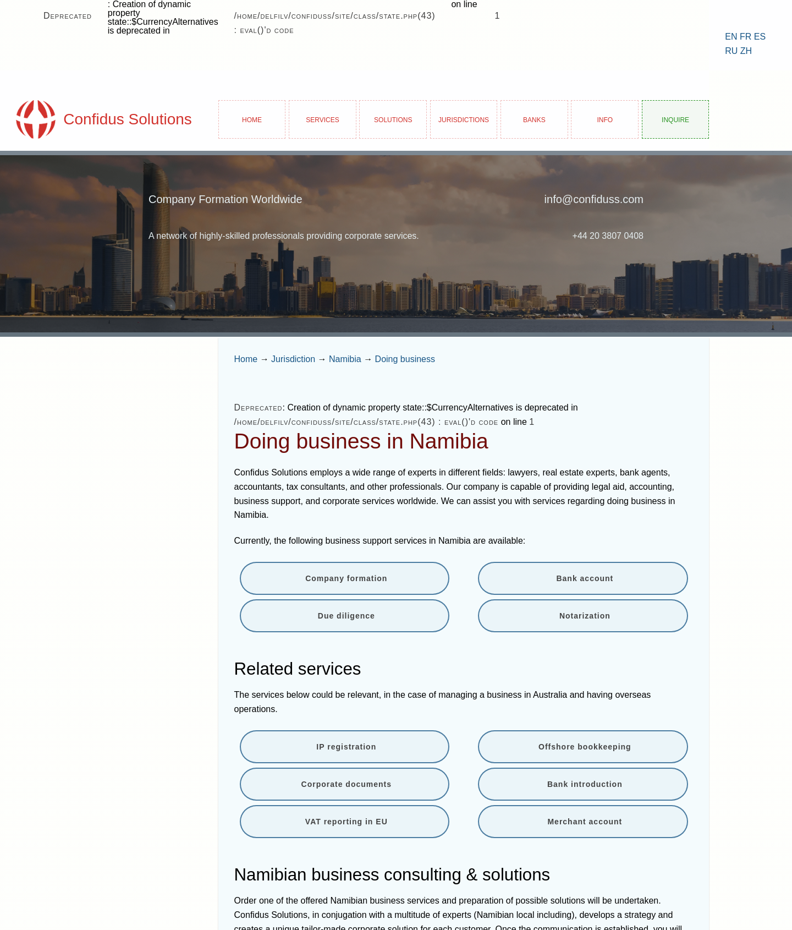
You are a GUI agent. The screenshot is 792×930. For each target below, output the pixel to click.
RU (731, 51)
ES (760, 36)
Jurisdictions (463, 119)
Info (605, 119)
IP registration (346, 746)
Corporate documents (346, 784)
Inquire (675, 119)
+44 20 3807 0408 (608, 235)
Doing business (405, 359)
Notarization (584, 615)
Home (252, 119)
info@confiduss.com (594, 199)
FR (745, 36)
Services (322, 119)
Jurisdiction (293, 359)
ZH (746, 51)
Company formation (346, 578)
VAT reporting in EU (346, 821)
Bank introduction (585, 784)
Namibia (345, 359)
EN (731, 36)
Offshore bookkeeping (584, 746)
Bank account (584, 578)
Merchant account (584, 821)
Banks (534, 119)
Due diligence (346, 615)
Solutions (393, 119)
